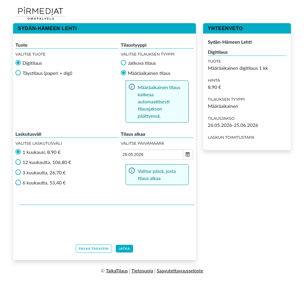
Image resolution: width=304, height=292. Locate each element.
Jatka (124, 248)
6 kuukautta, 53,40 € (44, 182)
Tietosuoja (142, 270)
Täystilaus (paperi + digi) (47, 73)
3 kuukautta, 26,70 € (44, 172)
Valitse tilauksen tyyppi (148, 54)
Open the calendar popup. (188, 154)
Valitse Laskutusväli (38, 143)
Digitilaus (32, 63)
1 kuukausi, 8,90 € (42, 152)
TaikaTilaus (117, 270)
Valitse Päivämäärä (142, 143)
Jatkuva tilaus (142, 63)
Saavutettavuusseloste (180, 270)
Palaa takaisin (94, 248)
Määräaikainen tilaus (149, 73)
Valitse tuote (30, 54)
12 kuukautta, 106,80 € (47, 162)
